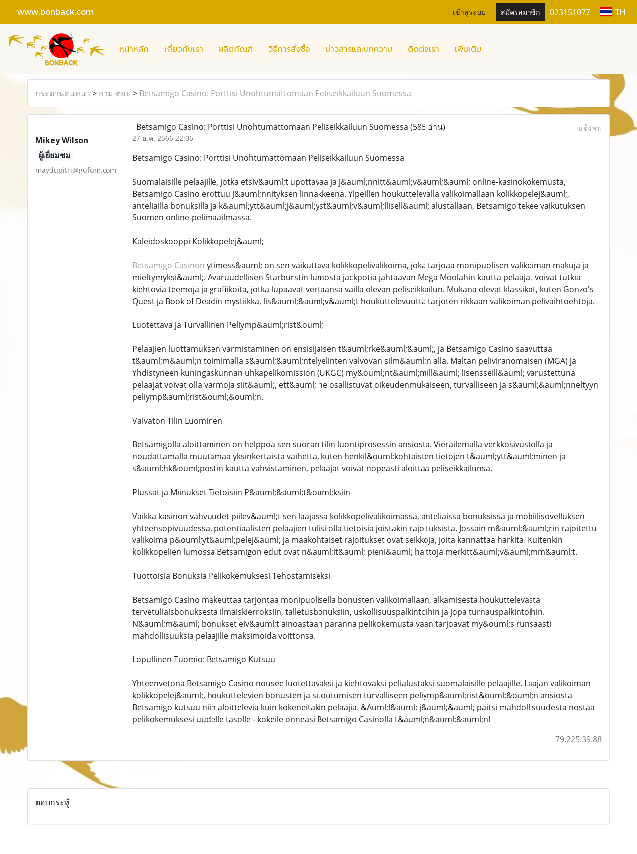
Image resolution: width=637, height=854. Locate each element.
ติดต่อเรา (423, 49)
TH (613, 11)
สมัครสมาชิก (520, 11)
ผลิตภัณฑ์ (235, 49)
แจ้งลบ (590, 128)
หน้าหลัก (134, 49)
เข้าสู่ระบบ (469, 11)
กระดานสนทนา (62, 93)
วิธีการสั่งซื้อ (289, 49)
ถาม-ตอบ (115, 93)
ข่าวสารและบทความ (358, 49)
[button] (498, 49)
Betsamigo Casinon (168, 265)
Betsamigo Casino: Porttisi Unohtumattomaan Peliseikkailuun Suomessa (275, 93)
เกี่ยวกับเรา (183, 49)
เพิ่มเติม (468, 49)
